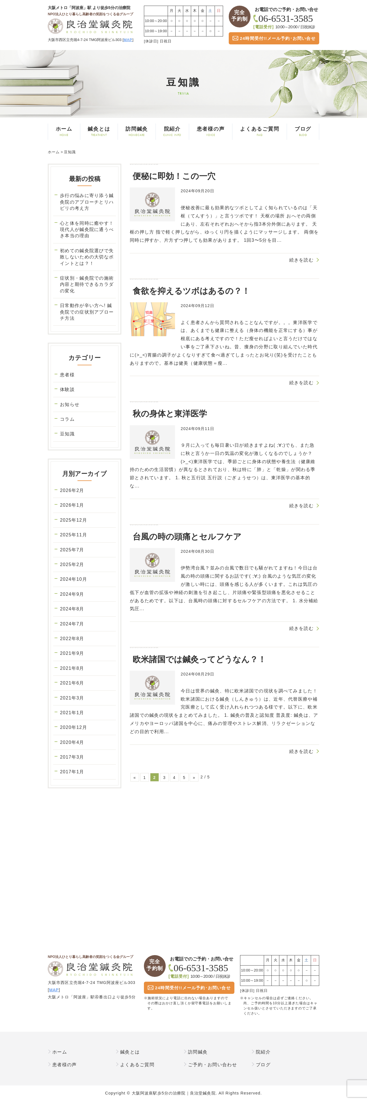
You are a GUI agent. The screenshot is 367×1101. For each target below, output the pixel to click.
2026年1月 (72, 505)
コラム (67, 419)
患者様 (67, 374)
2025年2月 (72, 564)
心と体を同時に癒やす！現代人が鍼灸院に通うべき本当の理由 (87, 229)
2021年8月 (72, 668)
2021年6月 (72, 683)
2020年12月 (73, 727)
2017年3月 (72, 757)
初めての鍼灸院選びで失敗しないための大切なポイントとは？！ (87, 257)
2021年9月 (72, 653)
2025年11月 (73, 534)
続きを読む (301, 260)
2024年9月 (72, 594)
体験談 (67, 389)
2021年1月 (72, 712)
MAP (128, 40)
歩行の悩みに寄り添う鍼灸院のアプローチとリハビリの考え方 (87, 202)
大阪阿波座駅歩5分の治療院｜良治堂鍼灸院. (174, 1093)
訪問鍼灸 (137, 131)
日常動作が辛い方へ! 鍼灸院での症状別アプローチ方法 (87, 312)
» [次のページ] (194, 777)
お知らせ (69, 404)
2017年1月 (72, 771)
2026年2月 (72, 490)
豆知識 (67, 433)
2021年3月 (72, 698)
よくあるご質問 (259, 131)
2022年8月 (72, 638)
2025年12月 (73, 520)
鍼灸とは (99, 131)
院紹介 (172, 131)
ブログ (303, 131)
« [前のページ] (134, 777)
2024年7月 (72, 623)
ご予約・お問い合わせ (212, 1064)
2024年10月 (73, 579)
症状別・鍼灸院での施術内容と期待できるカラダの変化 (87, 284)
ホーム (64, 131)
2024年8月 (72, 608)
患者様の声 (210, 131)
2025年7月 (72, 549)
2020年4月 (72, 742)
